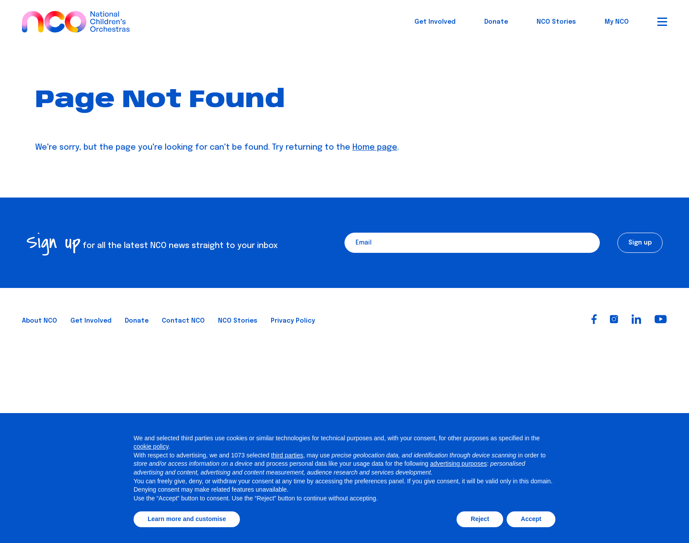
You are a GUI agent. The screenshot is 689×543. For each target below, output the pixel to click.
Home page (374, 147)
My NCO (617, 22)
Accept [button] (531, 518)
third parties (287, 455)
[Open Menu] (662, 22)
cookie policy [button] (151, 446)
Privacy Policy (293, 321)
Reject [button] (480, 518)
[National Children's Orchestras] (76, 18)
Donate (496, 22)
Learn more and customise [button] (187, 518)
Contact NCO (183, 321)
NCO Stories (556, 22)
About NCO (39, 321)
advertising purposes (458, 463)
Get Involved (435, 22)
